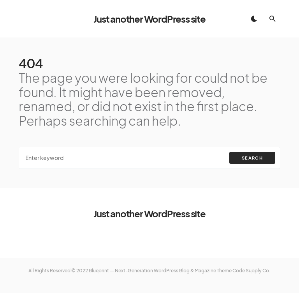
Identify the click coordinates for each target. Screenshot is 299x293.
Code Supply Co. (251, 270)
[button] (254, 18)
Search (252, 157)
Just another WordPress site (149, 19)
